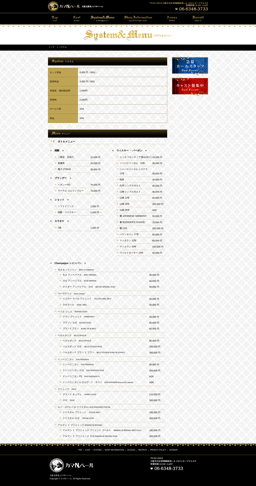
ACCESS (131, 450)
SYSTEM (97, 450)
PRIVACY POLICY (158, 450)
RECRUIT (142, 450)
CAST (87, 450)
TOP (80, 450)
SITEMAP (173, 450)
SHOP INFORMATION (114, 450)
